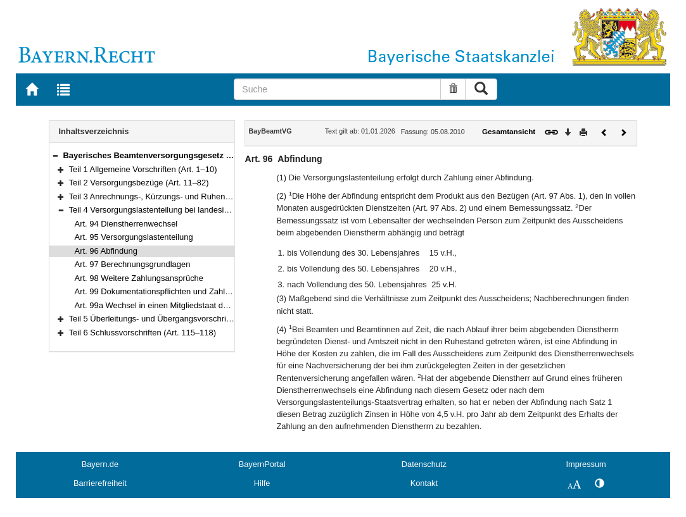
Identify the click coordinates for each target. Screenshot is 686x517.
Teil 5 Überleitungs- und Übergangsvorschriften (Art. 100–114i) (182, 318)
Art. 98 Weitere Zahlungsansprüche (139, 278)
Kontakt (424, 483)
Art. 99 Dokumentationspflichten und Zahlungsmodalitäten (180, 291)
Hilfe (262, 483)
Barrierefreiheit (100, 483)
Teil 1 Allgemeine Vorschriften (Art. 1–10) (143, 169)
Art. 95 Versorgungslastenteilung (134, 237)
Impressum (586, 464)
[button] (55, 155)
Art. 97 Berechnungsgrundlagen (133, 264)
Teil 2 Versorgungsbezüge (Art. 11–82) (139, 182)
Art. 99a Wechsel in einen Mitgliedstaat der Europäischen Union (191, 305)
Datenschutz (424, 464)
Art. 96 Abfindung (106, 251)
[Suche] (337, 89)
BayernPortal (262, 464)
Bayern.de (100, 464)
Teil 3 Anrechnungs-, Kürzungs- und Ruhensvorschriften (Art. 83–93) (193, 196)
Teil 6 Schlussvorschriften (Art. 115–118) (143, 332)
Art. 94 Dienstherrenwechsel (126, 223)
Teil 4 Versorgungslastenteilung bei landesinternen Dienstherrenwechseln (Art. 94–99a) (227, 210)
